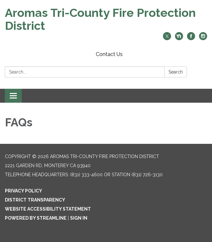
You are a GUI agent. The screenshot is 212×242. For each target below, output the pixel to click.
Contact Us (109, 54)
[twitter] (167, 38)
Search (175, 72)
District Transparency (35, 199)
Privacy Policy (23, 190)
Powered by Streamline (36, 218)
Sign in (78, 218)
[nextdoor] (179, 38)
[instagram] (203, 38)
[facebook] (191, 38)
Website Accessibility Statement (48, 209)
